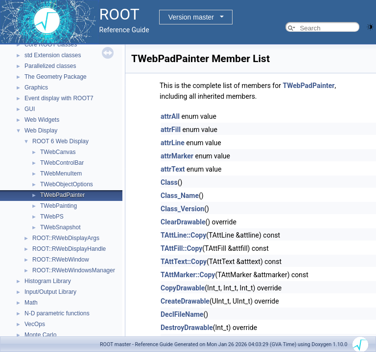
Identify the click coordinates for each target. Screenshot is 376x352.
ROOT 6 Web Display (60, 141)
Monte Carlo (40, 334)
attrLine (173, 143)
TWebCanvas (57, 152)
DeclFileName (182, 314)
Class (169, 182)
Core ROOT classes (50, 44)
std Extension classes (52, 55)
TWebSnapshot (60, 227)
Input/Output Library (50, 291)
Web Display (40, 130)
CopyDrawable (183, 288)
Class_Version (182, 209)
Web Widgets (41, 119)
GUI (29, 109)
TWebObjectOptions (66, 184)
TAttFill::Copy (181, 248)
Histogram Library (47, 281)
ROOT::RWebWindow (60, 259)
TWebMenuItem (61, 173)
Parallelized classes (50, 66)
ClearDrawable (183, 222)
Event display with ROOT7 (59, 98)
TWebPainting (58, 205)
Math (31, 302)
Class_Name (180, 195)
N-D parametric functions (57, 313)
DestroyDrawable (187, 327)
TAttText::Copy (184, 261)
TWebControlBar (62, 162)
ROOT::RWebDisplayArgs (65, 238)
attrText (173, 169)
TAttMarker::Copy (188, 275)
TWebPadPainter (62, 195)
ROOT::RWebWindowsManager (73, 270)
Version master (191, 17)
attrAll (170, 116)
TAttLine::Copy (183, 235)
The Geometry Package (55, 76)
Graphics (36, 87)
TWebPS (52, 216)
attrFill (171, 129)
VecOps (34, 324)
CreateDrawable (185, 301)
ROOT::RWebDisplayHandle (69, 248)
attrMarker (177, 156)
